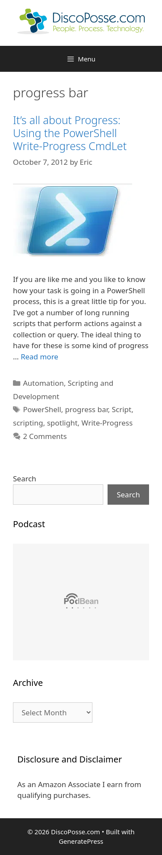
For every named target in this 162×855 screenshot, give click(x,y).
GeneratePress (81, 841)
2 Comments (45, 436)
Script (122, 409)
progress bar (86, 409)
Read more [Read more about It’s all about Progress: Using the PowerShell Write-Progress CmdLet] (39, 357)
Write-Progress (107, 423)
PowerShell (42, 409)
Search (24, 479)
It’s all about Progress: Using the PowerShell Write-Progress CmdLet (70, 132)
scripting (28, 423)
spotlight (62, 423)
